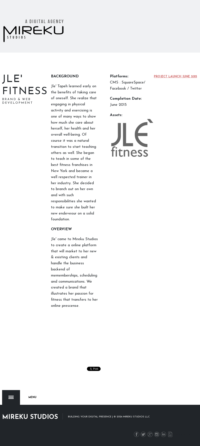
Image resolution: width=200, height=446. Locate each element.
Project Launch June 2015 (175, 76)
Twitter (143, 434)
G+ (150, 434)
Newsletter (170, 434)
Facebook (136, 434)
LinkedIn (163, 434)
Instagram (157, 434)
